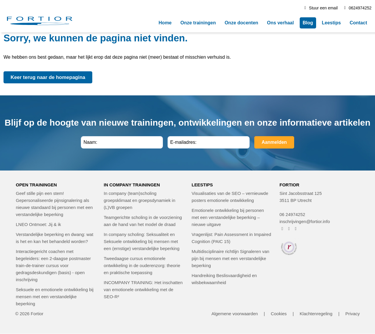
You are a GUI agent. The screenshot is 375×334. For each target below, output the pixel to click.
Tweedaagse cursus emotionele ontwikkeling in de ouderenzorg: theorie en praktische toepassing (142, 265)
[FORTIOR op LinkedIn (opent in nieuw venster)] (296, 228)
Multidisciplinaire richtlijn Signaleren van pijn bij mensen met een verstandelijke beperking (230, 258)
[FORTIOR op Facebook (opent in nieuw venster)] (282, 228)
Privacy (352, 313)
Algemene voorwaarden (235, 313)
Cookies (279, 313)
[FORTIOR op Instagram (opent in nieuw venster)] (289, 228)
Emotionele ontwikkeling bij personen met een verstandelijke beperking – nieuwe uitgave (228, 217)
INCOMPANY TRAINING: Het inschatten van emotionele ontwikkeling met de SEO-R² (143, 289)
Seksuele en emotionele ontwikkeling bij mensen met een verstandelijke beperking (54, 296)
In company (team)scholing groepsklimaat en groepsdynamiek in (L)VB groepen (139, 200)
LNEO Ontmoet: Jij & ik (38, 224)
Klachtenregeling (316, 313)
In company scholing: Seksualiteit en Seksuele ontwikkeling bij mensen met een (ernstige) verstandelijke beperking (141, 241)
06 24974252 (292, 214)
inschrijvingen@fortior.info (304, 221)
